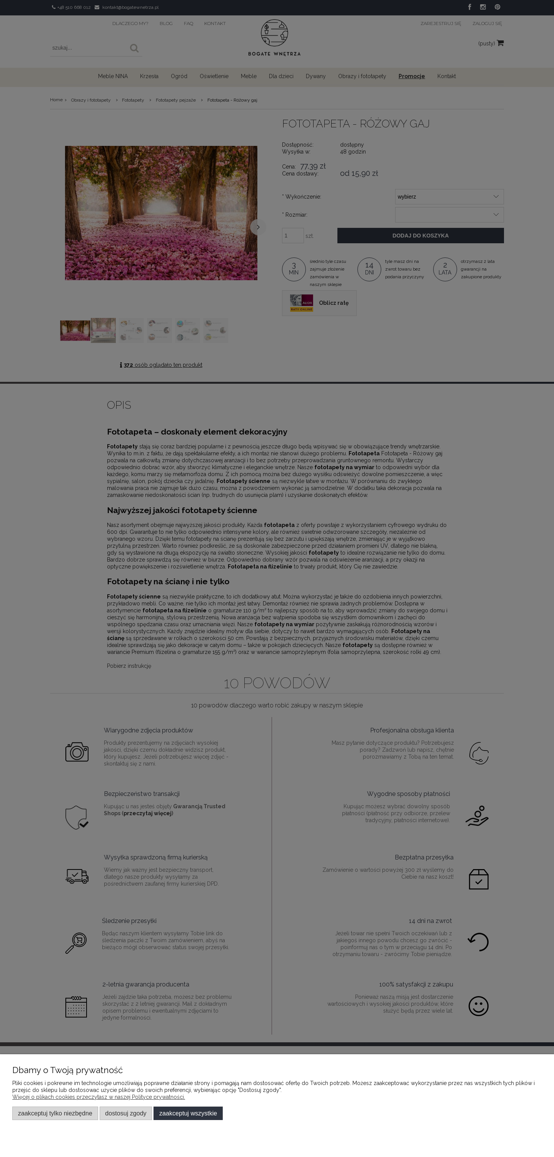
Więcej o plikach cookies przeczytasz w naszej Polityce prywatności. (98, 1097)
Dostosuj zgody (125, 1113)
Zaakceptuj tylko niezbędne (55, 1113)
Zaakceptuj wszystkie (188, 1113)
